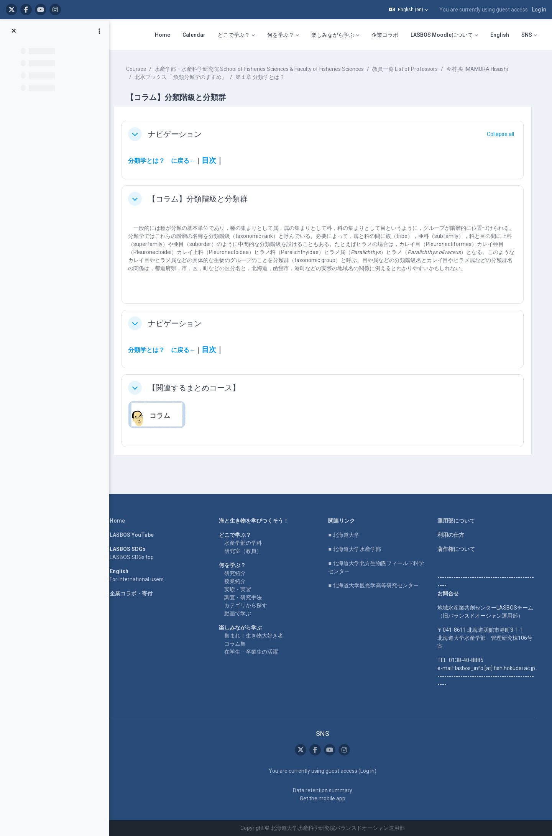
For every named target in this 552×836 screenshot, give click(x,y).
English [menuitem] (499, 35)
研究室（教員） (245, 551)
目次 (213, 160)
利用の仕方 (453, 535)
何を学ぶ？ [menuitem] (280, 35)
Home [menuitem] (162, 35)
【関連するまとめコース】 (199, 387)
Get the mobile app (324, 798)
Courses (141, 69)
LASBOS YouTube (134, 535)
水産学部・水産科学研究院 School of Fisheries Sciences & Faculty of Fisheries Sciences (263, 69)
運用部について (458, 521)
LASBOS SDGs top (134, 557)
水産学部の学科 (245, 543)
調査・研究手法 (245, 597)
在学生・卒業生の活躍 (253, 652)
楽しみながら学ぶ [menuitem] (332, 35)
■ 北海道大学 (345, 535)
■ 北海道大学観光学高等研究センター (375, 585)
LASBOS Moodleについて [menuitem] (442, 35)
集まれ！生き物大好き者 (256, 636)
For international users (139, 579)
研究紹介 (237, 573)
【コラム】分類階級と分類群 (202, 198)
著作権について (458, 549)
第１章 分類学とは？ (264, 77)
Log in (539, 10)
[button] (408, 9)
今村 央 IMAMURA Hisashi (482, 69)
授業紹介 (237, 581)
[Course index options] (99, 31)
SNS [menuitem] (526, 35)
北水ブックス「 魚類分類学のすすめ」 (185, 77)
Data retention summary (324, 790)
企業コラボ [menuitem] (384, 35)
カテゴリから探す (248, 605)
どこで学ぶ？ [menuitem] (234, 35)
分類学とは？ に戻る (163, 160)
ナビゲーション (179, 134)
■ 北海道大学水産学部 (356, 549)
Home (119, 521)
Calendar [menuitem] (193, 35)
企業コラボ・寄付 (133, 593)
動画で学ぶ (240, 613)
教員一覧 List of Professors (409, 69)
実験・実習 (240, 589)
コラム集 (237, 644)
